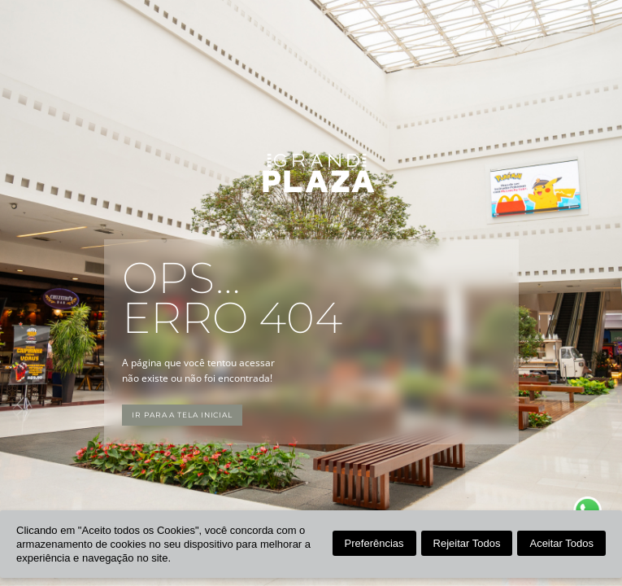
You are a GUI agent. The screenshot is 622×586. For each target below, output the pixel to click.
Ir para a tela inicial (182, 414)
